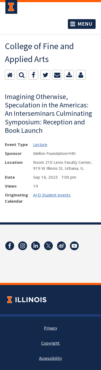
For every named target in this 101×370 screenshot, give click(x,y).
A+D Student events (52, 195)
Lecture (40, 144)
